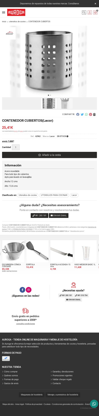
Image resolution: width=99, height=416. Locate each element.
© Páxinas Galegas (88, 408)
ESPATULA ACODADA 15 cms (60, 266)
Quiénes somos (11, 375)
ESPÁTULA (30, 265)
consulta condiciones (25, 324)
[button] (48, 95)
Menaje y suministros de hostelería (63, 394)
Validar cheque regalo (62, 379)
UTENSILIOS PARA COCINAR (22, 229)
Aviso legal (19, 404)
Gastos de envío (11, 383)
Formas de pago (11, 379)
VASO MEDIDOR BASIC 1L (84, 265)
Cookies (47, 404)
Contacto (57, 383)
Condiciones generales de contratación (68, 404)
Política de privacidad (33, 404)
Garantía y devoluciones (63, 371)
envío (15, 131)
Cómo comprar (11, 371)
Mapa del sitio (8, 404)
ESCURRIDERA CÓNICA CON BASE (11, 266)
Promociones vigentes (62, 375)
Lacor (48, 229)
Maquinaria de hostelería (31, 394)
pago (21, 131)
